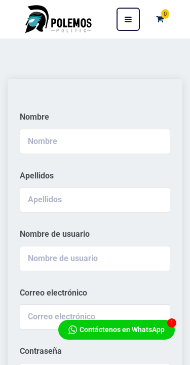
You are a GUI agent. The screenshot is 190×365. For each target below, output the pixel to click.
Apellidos (37, 175)
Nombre (34, 117)
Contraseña (41, 351)
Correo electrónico (53, 293)
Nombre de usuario (55, 234)
